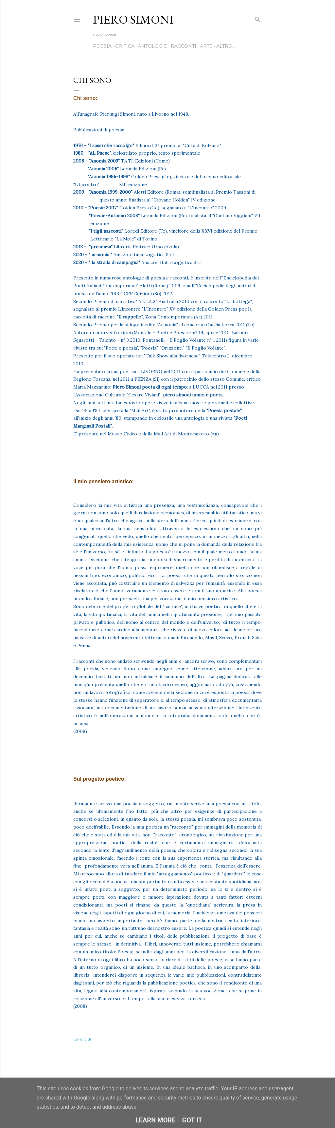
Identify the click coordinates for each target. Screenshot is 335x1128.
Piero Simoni (133, 19)
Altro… (225, 46)
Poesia (102, 46)
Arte (206, 46)
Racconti (183, 46)
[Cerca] (258, 18)
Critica (124, 46)
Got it (192, 1120)
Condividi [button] (82, 1039)
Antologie (152, 46)
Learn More (155, 1120)
